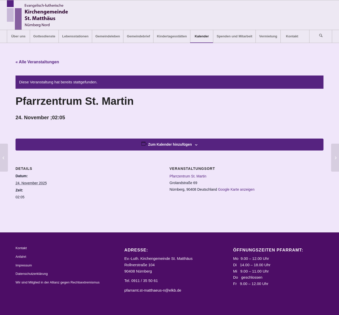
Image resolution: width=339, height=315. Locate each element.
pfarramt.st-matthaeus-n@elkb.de (152, 290)
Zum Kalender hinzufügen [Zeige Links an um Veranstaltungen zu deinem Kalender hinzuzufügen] (170, 144)
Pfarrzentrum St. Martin (188, 176)
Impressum (24, 265)
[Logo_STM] (39, 15)
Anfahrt (21, 257)
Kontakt (21, 248)
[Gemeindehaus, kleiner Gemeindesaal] (4, 158)
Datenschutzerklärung (32, 274)
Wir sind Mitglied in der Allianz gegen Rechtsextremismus (58, 282)
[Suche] (320, 36)
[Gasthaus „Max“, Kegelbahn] (335, 158)
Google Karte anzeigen (236, 189)
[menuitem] (18, 36)
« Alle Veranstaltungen (37, 62)
